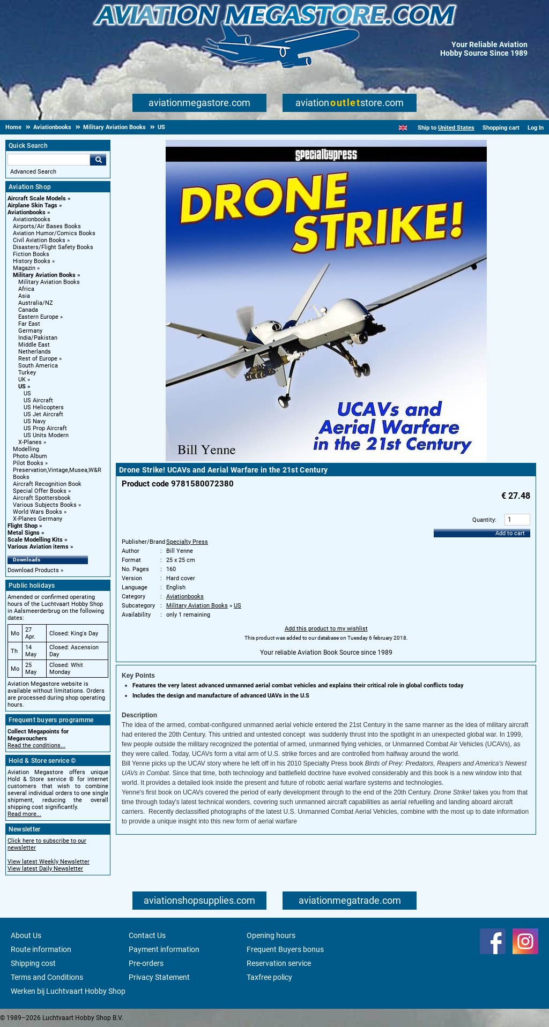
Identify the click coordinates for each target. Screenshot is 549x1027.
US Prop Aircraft (45, 428)
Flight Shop (23, 525)
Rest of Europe (37, 358)
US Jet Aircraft (43, 414)
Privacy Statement (159, 977)
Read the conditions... (36, 745)
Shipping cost (33, 963)
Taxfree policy (269, 977)
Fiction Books (31, 254)
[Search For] (49, 160)
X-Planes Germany (37, 518)
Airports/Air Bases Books (47, 226)
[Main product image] (326, 459)
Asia (24, 296)
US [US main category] (27, 393)
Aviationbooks (27, 212)
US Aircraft (38, 400)
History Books (31, 261)
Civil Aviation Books (39, 240)
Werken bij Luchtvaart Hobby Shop (68, 991)
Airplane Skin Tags (32, 205)
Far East (29, 323)
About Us (26, 935)
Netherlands (34, 351)
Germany (30, 330)
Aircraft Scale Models (37, 198)
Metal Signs (24, 532)
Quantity (483, 519)
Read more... (24, 814)
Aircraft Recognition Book (47, 484)
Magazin (24, 268)
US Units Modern (46, 435)
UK (22, 379)
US (22, 386)
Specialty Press (187, 541)
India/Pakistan (37, 337)
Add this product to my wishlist (326, 628)
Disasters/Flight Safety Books (53, 247)
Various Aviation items (38, 546)
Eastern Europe (38, 316)
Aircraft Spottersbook (42, 497)
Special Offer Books (39, 491)
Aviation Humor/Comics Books (54, 233)
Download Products (33, 570)
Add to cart (510, 533)
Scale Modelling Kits (35, 539)
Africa (26, 289)
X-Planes (30, 442)
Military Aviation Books (44, 275)
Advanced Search (33, 171)
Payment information (164, 949)
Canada (28, 309)
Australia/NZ (35, 302)
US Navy (35, 421)
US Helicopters (44, 407)
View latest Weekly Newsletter (49, 861)
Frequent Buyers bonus (285, 949)
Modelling (26, 449)
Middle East (34, 344)
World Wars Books (37, 511)
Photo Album (30, 456)
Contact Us (147, 935)
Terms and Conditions (47, 977)
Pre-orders (146, 963)
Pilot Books (28, 463)
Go (98, 160)
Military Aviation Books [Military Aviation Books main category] (49, 282)
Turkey (27, 372)
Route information (41, 949)
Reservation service (279, 963)
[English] (403, 127)
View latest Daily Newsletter (45, 868)
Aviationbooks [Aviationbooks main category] (31, 219)
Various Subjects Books (45, 504)
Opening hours (271, 935)
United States (456, 127)
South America (38, 365)
